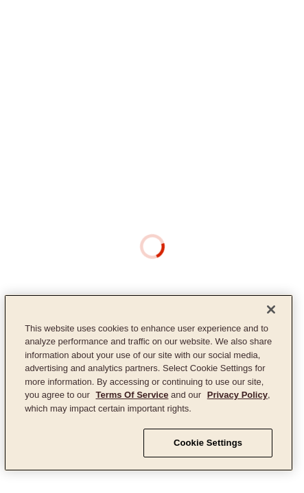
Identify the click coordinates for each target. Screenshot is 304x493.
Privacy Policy (237, 395)
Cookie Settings (208, 443)
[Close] (271, 309)
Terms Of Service (131, 395)
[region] (148, 382)
